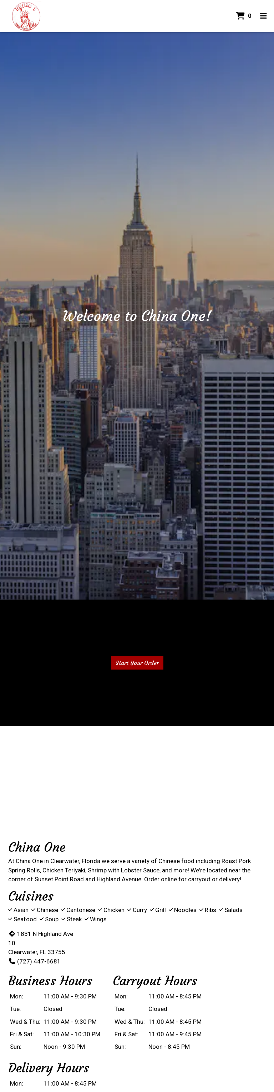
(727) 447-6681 (34, 961)
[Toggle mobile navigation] (263, 16)
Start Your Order (137, 662)
